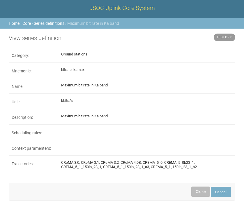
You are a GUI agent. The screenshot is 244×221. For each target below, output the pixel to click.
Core (26, 23)
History (224, 37)
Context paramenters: (31, 148)
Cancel (221, 192)
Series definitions (49, 23)
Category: (20, 55)
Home (14, 23)
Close (201, 191)
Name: (17, 86)
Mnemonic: (21, 71)
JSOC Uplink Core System (122, 7)
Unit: (16, 102)
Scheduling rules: (27, 132)
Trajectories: (22, 163)
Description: (22, 117)
